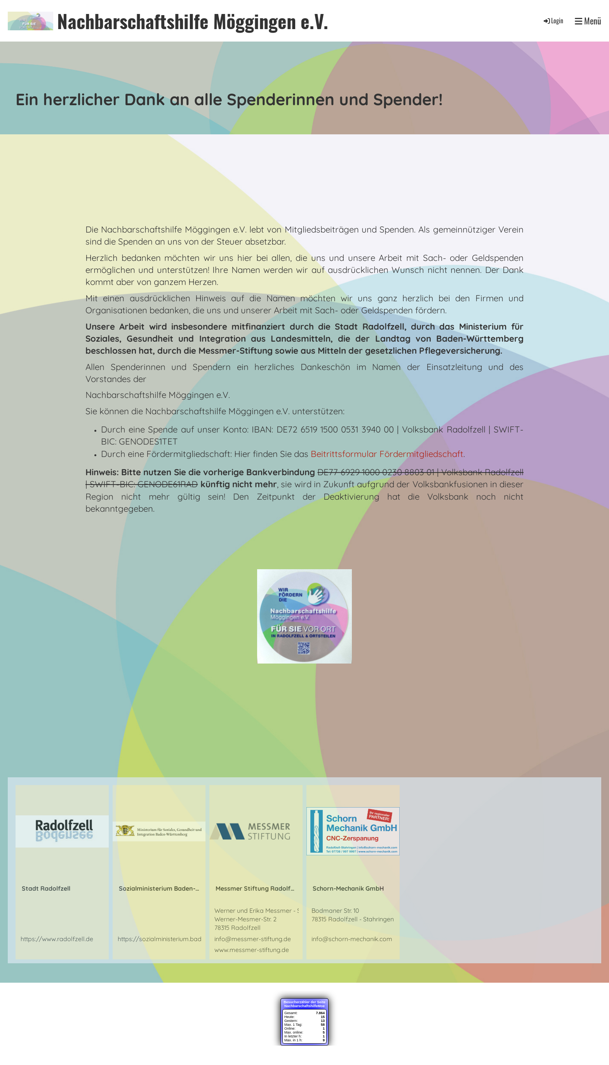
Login (553, 20)
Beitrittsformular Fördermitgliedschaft (387, 453)
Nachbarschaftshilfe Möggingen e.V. (192, 21)
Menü (588, 21)
